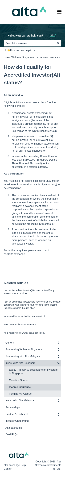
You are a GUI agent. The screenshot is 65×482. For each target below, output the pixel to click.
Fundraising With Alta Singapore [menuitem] (23, 349)
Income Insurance (50, 57)
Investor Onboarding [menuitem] (17, 421)
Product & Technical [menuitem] (16, 414)
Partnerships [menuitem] (12, 407)
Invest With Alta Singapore (19, 57)
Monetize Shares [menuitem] (18, 380)
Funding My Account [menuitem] (20, 393)
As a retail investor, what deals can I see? (24, 333)
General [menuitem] (10, 342)
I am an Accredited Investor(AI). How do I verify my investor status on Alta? (29, 292)
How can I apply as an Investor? (20, 324)
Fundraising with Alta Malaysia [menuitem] (22, 356)
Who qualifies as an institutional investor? (24, 316)
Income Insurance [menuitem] (20, 387)
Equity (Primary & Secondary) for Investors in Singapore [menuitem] (33, 371)
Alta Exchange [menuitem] (13, 427)
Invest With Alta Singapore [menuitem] (20, 363)
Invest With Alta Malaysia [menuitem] (19, 400)
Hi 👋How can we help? (17, 50)
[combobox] (29, 43)
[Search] (58, 43)
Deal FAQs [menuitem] (11, 434)
